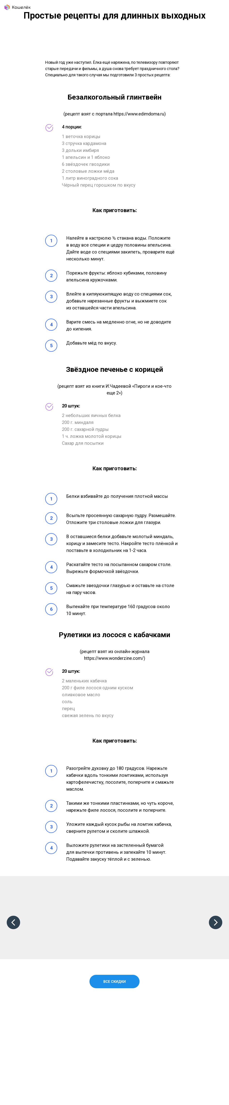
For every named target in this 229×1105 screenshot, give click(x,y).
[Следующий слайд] (215, 922)
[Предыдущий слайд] (13, 922)
